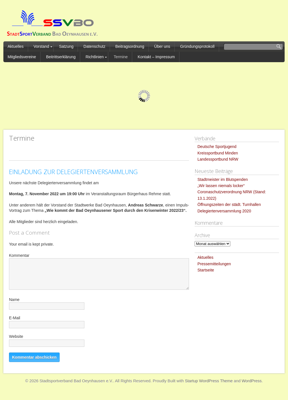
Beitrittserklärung (61, 57)
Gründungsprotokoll (197, 46)
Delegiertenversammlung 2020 (224, 211)
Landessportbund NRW (217, 159)
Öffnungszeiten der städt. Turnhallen (229, 204)
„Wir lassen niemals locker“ (221, 185)
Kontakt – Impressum (156, 57)
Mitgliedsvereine (22, 57)
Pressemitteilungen (214, 264)
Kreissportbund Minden (217, 153)
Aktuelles (16, 46)
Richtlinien (95, 57)
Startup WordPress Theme (209, 381)
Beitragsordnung (129, 46)
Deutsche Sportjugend (217, 146)
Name (14, 299)
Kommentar (19, 255)
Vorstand (41, 46)
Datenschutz (94, 46)
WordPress (252, 381)
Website (16, 336)
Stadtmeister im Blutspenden (222, 179)
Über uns (162, 46)
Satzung (66, 46)
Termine (121, 57)
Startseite (205, 270)
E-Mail (14, 318)
